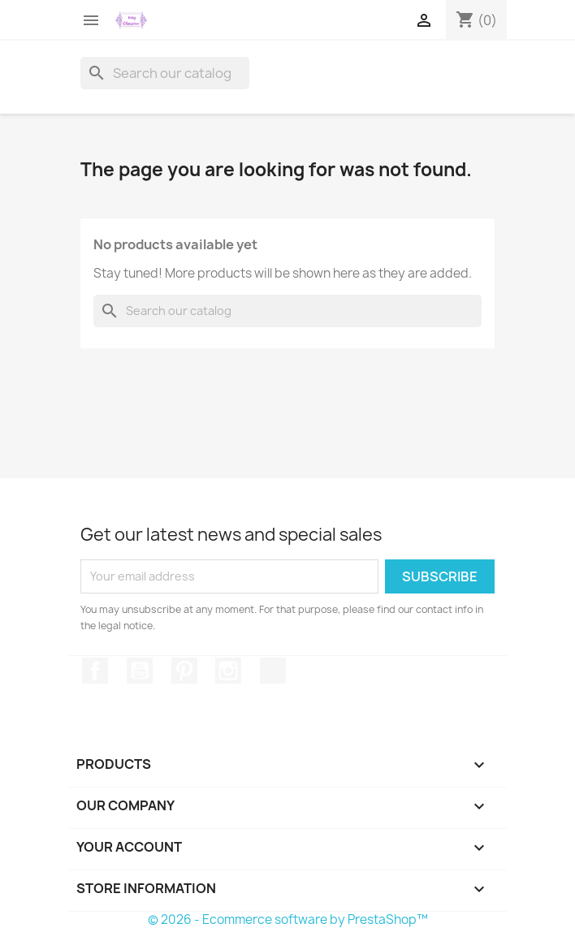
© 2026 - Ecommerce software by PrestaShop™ (288, 919)
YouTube (140, 671)
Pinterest (184, 671)
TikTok (273, 671)
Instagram (228, 671)
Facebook (95, 671)
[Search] (164, 73)
